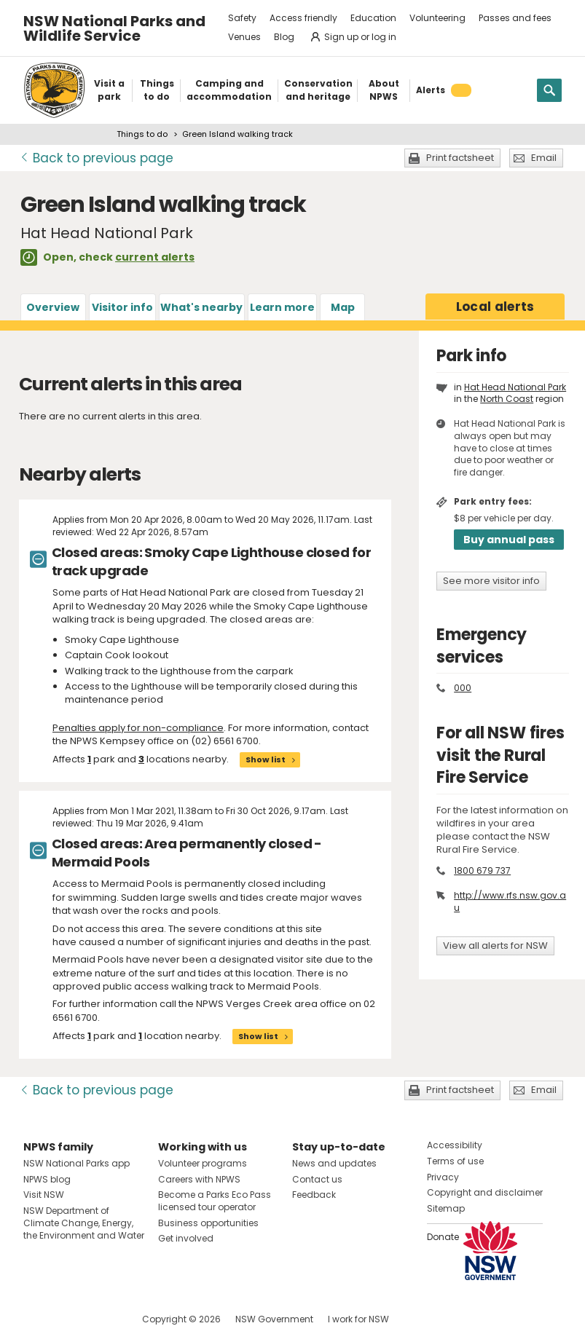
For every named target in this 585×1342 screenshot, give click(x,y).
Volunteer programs (202, 1163)
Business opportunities (208, 1223)
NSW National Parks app (76, 1163)
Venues (244, 37)
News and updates (334, 1163)
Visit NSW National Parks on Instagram (68, 1319)
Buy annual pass (508, 539)
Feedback (314, 1194)
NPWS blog (47, 1179)
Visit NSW (43, 1194)
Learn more (282, 307)
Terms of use (455, 1161)
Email (544, 158)
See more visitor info (491, 581)
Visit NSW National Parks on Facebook (36, 1319)
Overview (52, 307)
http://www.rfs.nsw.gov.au (510, 901)
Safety (242, 18)
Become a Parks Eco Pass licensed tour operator (214, 1200)
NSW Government (274, 1319)
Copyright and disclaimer (485, 1192)
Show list (266, 759)
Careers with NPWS (199, 1179)
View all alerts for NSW (495, 945)
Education (373, 18)
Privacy (443, 1177)
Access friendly (303, 18)
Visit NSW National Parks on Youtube (99, 1319)
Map (343, 307)
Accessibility (454, 1145)
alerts (495, 306)
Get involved (185, 1238)
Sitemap (446, 1208)
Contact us (317, 1179)
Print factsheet (460, 158)
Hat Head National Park (515, 387)
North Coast (506, 398)
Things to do (142, 134)
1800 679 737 (482, 870)
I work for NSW (358, 1319)
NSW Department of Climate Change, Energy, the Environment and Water (83, 1223)
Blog (284, 37)
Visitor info (122, 307)
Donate (443, 1237)
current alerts (155, 257)
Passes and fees (515, 18)
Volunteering (437, 18)
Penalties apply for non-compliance (138, 728)
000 (462, 688)
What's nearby (201, 307)
